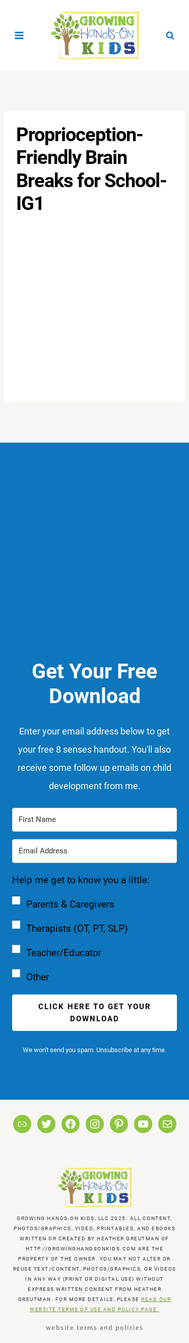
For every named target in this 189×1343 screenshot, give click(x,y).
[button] (94, 929)
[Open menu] (19, 35)
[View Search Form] (170, 35)
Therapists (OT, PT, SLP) (77, 928)
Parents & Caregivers (70, 904)
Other (37, 977)
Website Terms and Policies (95, 1327)
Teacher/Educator (63, 953)
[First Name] (94, 820)
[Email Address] (94, 851)
